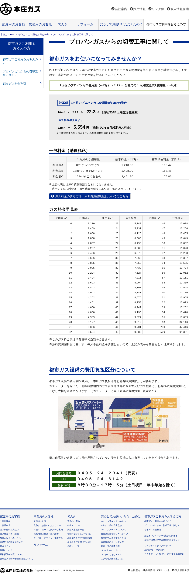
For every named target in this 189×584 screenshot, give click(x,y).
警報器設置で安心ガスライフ (114, 534)
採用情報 (139, 9)
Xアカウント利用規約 (154, 550)
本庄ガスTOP (7, 34)
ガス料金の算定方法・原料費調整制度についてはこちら (92, 196)
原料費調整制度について (11, 554)
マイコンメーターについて (113, 529)
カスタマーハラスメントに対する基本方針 (164, 554)
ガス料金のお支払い (9, 529)
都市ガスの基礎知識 (110, 546)
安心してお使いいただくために (121, 24)
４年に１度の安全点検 (111, 525)
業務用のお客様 (40, 24)
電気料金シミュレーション (79, 534)
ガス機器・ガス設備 (9, 534)
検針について (6, 550)
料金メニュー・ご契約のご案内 (48, 529)
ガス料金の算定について (11, 542)
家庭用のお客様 (13, 24)
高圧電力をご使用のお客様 (79, 538)
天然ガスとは (40, 521)
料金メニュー (6, 546)
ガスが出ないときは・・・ (113, 550)
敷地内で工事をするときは (113, 538)
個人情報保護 (179, 9)
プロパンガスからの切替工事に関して (20, 73)
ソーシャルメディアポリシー (157, 546)
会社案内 (121, 9)
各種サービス (73, 546)
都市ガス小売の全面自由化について (16, 558)
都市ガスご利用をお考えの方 (166, 24)
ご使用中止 (5, 525)
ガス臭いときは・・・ (111, 554)
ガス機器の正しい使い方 (112, 542)
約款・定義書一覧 (75, 529)
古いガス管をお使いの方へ (113, 521)
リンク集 (158, 9)
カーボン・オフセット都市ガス (48, 538)
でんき (62, 24)
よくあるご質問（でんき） (79, 542)
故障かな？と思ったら (10, 538)
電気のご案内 (73, 521)
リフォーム (85, 24)
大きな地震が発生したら (112, 558)
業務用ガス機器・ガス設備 (46, 534)
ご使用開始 (5, 521)
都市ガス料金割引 (14, 83)
